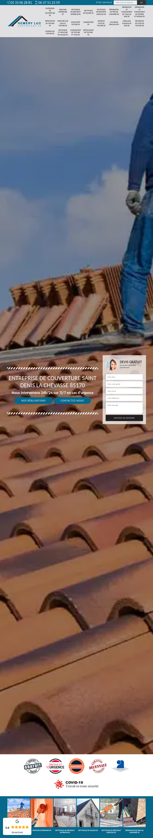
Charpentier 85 (88, 23)
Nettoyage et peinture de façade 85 (63, 32)
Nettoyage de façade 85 (88, 12)
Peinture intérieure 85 (62, 12)
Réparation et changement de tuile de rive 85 (126, 12)
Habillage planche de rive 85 (126, 23)
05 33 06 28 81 (19, 2)
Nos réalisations (33, 400)
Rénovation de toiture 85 (50, 23)
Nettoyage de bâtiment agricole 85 (101, 12)
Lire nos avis (17, 832)
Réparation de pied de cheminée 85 (114, 12)
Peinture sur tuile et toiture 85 (63, 23)
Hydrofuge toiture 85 (50, 32)
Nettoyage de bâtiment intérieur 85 (76, 12)
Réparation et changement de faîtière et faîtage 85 (139, 12)
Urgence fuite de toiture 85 (101, 23)
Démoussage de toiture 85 (88, 32)
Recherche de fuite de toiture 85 (139, 23)
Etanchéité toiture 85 (75, 23)
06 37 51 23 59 (47, 2)
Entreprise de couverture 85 (50, 11)
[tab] (76, 419)
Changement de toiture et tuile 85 (75, 32)
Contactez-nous (72, 400)
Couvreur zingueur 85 (114, 23)
